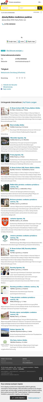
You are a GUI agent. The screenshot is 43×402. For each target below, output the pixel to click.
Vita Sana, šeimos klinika (18, 340)
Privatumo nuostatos (27, 367)
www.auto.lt (22, 371)
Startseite (3, 361)
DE (40, 2)
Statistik (15, 369)
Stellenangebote (28, 363)
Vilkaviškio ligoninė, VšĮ (18, 138)
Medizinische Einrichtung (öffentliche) (13, 72)
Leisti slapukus (18, 398)
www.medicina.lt (14, 371)
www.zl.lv (16, 374)
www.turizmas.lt (31, 371)
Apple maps (30, 41)
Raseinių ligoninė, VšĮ (17, 267)
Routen (28, 361)
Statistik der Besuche (9, 85)
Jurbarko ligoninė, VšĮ (17, 219)
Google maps (11, 41)
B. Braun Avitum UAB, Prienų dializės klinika (25, 108)
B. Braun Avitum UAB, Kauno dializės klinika (25, 167)
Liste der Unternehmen (8, 12)
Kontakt (19, 367)
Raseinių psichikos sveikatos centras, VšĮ (24, 287)
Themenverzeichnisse (6, 363)
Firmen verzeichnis (15, 2)
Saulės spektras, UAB (10, 367)
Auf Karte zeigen (29, 102)
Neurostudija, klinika (17, 125)
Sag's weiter (6, 89)
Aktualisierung (6, 87)
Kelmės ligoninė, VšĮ (17, 329)
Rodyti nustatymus (34, 398)
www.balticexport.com (6, 373)
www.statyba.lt (4, 371)
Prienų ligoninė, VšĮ (16, 155)
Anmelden (21, 369)
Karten (25, 359)
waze (21, 41)
